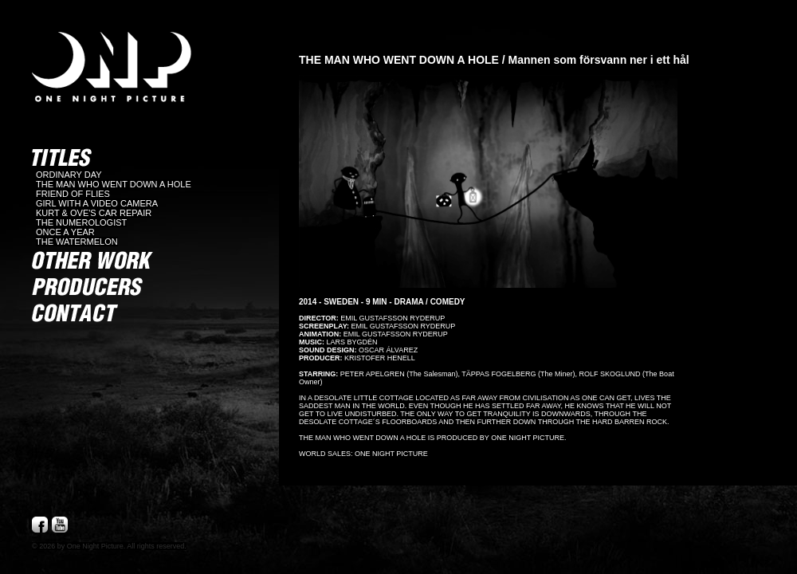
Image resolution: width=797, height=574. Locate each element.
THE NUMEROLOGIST (81, 222)
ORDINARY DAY (69, 174)
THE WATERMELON (77, 241)
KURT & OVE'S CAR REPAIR (93, 213)
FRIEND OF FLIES (73, 194)
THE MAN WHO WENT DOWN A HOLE (113, 184)
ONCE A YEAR (65, 232)
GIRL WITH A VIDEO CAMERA (97, 203)
